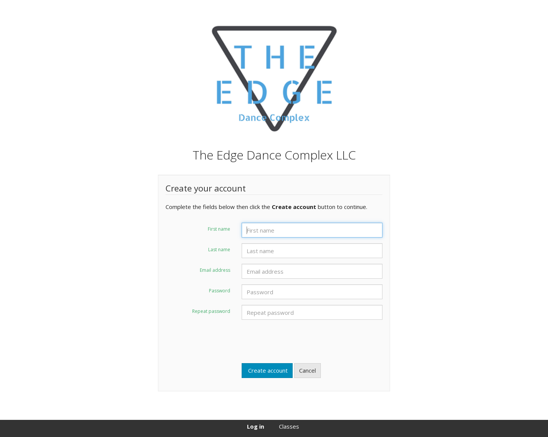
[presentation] (299, 340)
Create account (267, 370)
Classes (289, 426)
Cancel (307, 370)
